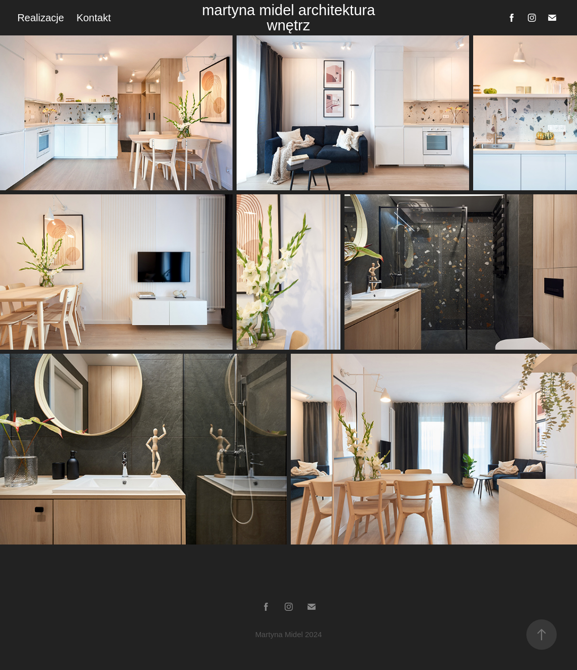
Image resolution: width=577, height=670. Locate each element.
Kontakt (93, 17)
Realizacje (40, 17)
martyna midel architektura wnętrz (290, 17)
